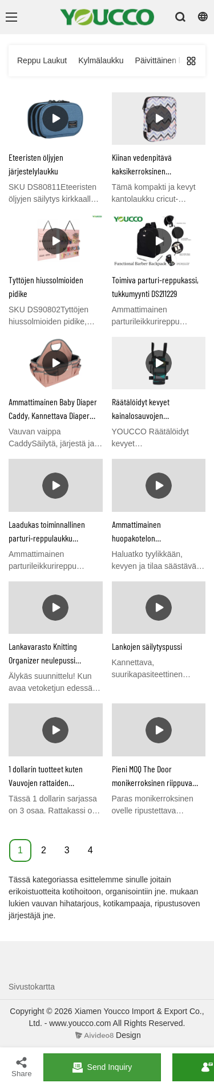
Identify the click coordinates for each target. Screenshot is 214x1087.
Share (21, 1067)
